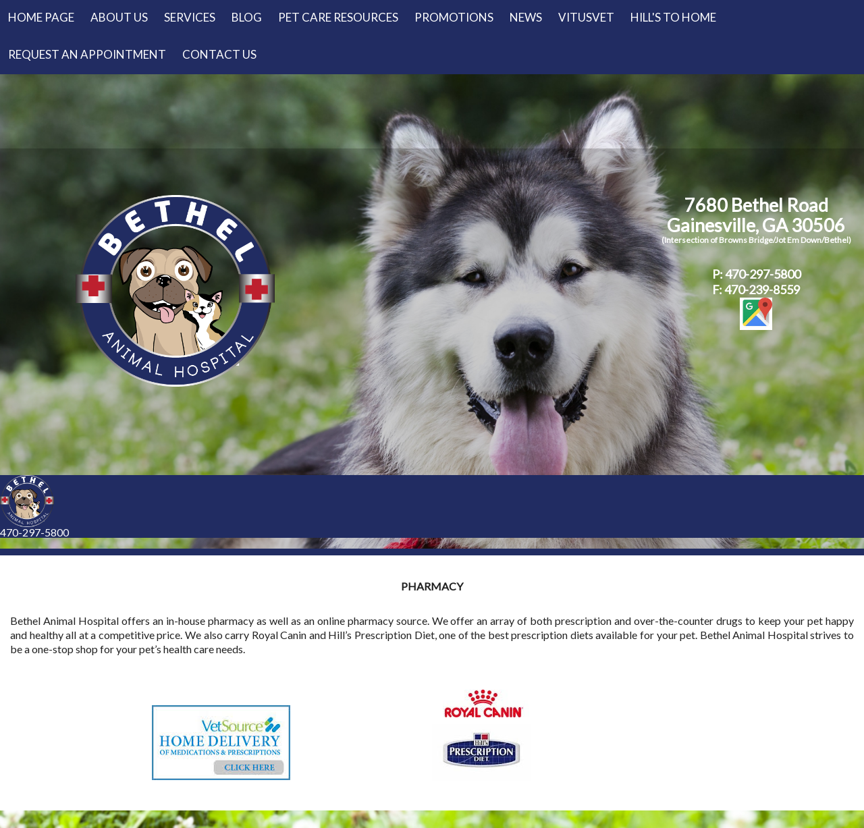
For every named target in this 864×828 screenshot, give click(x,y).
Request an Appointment (87, 54)
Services (189, 17)
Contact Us (219, 54)
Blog (247, 17)
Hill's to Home (673, 17)
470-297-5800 (34, 532)
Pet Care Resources (338, 17)
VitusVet (586, 17)
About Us (119, 17)
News (526, 17)
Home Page (41, 17)
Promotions (453, 17)
